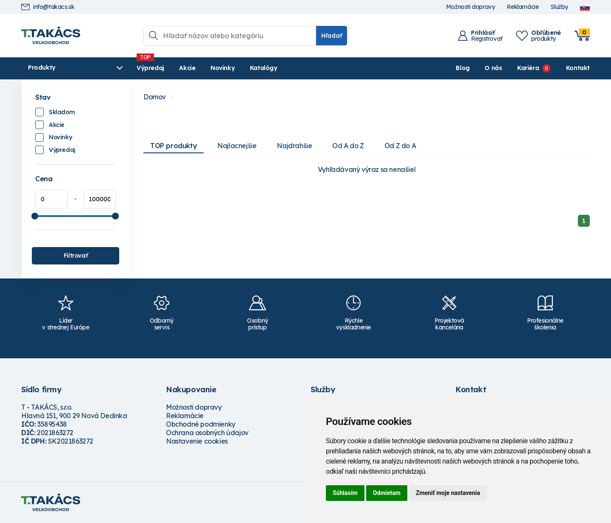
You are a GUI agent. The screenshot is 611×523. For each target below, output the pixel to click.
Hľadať (331, 35)
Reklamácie (522, 7)
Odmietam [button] (387, 492)
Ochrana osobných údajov (207, 432)
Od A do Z (348, 145)
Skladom (62, 112)
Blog (462, 68)
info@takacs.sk (47, 7)
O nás (493, 68)
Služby (559, 7)
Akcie (187, 68)
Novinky (222, 68)
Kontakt (578, 68)
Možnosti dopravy (470, 7)
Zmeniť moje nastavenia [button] (448, 492)
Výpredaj (150, 68)
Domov (154, 97)
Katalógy (263, 68)
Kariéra (528, 68)
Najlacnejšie (236, 145)
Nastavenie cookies (197, 441)
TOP (173, 145)
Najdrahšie (294, 145)
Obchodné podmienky (200, 424)
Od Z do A (400, 145)
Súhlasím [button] (345, 492)
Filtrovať (75, 255)
